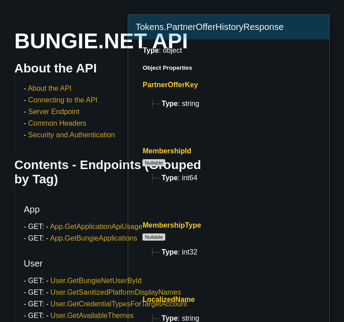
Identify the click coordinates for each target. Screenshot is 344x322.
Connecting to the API (63, 100)
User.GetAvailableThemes (92, 315)
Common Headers (57, 123)
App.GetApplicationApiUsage (96, 226)
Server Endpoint (54, 111)
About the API (50, 88)
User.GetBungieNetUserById (96, 280)
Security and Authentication (71, 135)
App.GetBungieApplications (94, 238)
